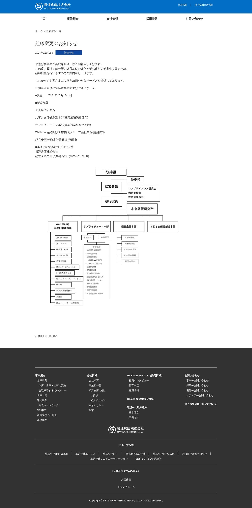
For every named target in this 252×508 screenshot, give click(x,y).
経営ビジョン (98, 400)
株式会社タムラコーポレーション (109, 458)
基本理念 (134, 412)
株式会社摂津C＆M (163, 453)
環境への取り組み (137, 407)
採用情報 (134, 390)
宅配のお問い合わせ (197, 390)
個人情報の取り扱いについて (201, 403)
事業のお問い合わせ (197, 380)
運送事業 (42, 400)
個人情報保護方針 (204, 5)
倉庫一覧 (42, 395)
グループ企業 (126, 445)
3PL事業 (41, 410)
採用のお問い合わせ (197, 385)
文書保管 (126, 479)
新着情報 (182, 5)
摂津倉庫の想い (97, 390)
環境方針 (134, 417)
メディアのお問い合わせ (200, 395)
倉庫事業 (42, 380)
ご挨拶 (94, 395)
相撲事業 (42, 420)
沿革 (91, 410)
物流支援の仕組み (47, 415)
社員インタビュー (139, 380)
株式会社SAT (110, 453)
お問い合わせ (192, 375)
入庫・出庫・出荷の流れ (52, 385)
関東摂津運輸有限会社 (194, 453)
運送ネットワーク (49, 405)
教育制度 (134, 385)
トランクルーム (126, 486)
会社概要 (94, 380)
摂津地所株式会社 (135, 453)
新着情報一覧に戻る (47, 336)
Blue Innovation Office (140, 398)
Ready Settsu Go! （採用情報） (145, 375)
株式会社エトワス (85, 453)
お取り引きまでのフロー (52, 390)
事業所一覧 (95, 385)
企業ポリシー (96, 405)
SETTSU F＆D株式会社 (148, 458)
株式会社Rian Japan (56, 453)
